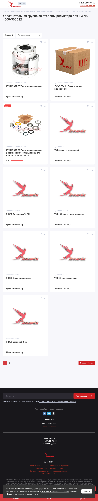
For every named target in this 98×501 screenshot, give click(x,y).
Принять (87, 491)
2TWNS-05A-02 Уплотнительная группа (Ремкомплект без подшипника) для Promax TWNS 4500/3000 (24, 153)
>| (18, 363)
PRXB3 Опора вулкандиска (18, 278)
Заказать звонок (87, 6)
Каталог (9, 35)
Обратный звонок (49, 427)
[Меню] (4, 4)
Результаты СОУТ (49, 474)
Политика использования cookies (55, 491)
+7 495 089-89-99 (86, 2)
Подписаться (84, 396)
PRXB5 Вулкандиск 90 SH (18, 214)
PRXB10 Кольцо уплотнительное (68, 214)
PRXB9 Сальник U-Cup (16, 342)
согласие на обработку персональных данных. (57, 401)
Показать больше (86, 363)
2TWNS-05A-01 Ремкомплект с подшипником (67, 87)
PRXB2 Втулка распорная (65, 278)
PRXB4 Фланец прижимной (66, 150)
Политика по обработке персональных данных (49, 466)
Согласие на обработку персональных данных (49, 471)
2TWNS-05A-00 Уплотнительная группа (24, 86)
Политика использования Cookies (49, 468)
